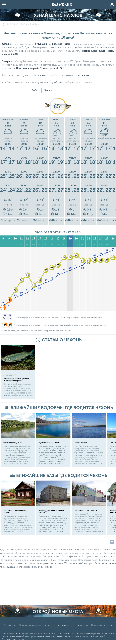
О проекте (10, 629)
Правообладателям (101, 629)
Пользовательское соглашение (35, 629)
